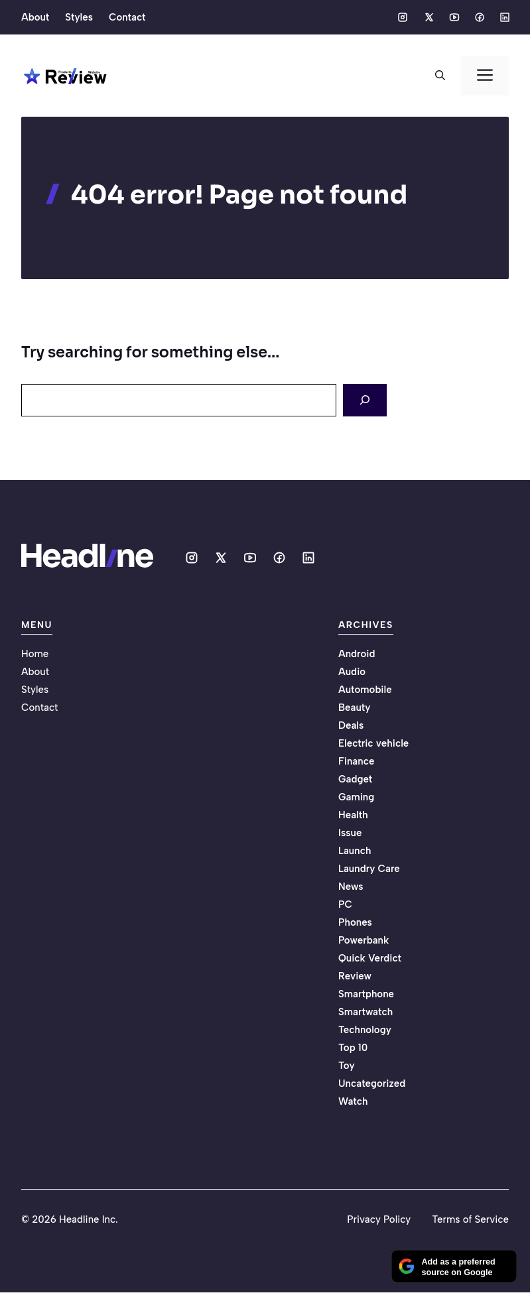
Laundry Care (369, 869)
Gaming (356, 797)
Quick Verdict (369, 958)
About (35, 17)
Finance (356, 761)
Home (34, 654)
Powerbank (363, 940)
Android (356, 654)
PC (345, 904)
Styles (79, 17)
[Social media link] (402, 17)
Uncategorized (371, 1083)
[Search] (365, 400)
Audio (351, 672)
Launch (354, 851)
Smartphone (366, 994)
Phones (355, 922)
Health (353, 815)
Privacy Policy (379, 1219)
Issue (350, 833)
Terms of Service (470, 1219)
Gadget (355, 779)
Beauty (354, 707)
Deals (351, 725)
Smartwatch (365, 1012)
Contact (127, 17)
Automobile (365, 690)
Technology (364, 1030)
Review (354, 976)
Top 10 (352, 1048)
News (351, 887)
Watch (352, 1101)
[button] (440, 75)
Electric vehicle (373, 743)
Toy (346, 1066)
